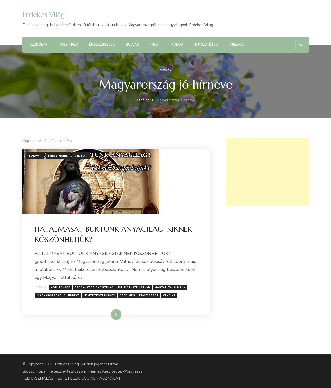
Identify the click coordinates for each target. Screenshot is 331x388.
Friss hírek (68, 44)
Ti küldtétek (206, 44)
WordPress (133, 371)
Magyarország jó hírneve (58, 295)
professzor (149, 295)
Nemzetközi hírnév (99, 295)
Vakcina (169, 295)
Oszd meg (127, 295)
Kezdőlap (39, 44)
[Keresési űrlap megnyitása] (300, 44)
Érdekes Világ (43, 14)
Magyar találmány (170, 287)
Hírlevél (236, 44)
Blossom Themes (86, 371)
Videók (177, 44)
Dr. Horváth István (134, 287)
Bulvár (132, 44)
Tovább (110, 314)
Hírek (154, 44)
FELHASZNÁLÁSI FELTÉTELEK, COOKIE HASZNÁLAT (71, 378)
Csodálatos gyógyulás (94, 287)
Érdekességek (102, 44)
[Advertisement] (267, 172)
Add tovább (60, 287)
